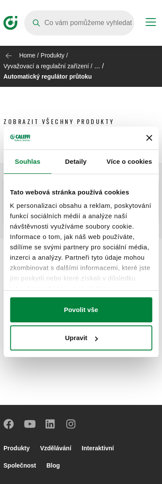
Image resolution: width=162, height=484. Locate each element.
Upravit (81, 337)
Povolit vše (81, 309)
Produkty (52, 55)
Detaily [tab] (76, 161)
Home (27, 55)
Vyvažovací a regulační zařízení (46, 66)
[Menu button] (151, 23)
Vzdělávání (55, 448)
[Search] (79, 22)
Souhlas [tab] (27, 161)
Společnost (19, 465)
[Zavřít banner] (149, 138)
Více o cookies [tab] (129, 161)
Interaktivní (98, 448)
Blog (53, 465)
